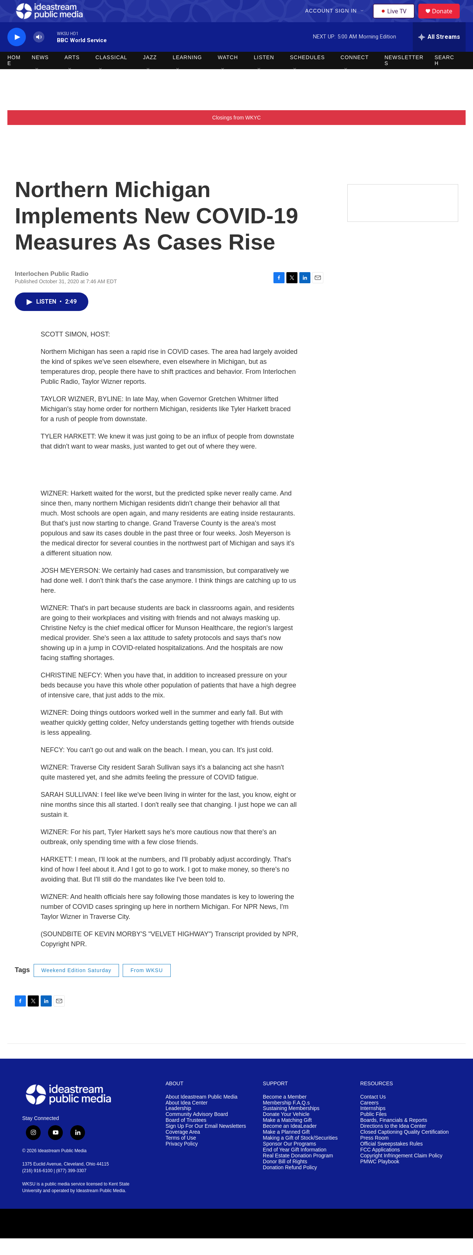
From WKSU (146, 987)
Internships (372, 1125)
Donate (446, 19)
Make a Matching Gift (287, 1137)
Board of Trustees (186, 1137)
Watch (228, 74)
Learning (187, 74)
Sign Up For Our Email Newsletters (206, 1143)
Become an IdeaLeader (290, 1143)
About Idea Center (187, 1119)
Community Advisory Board (197, 1131)
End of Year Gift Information (294, 1166)
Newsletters (403, 77)
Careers (369, 1119)
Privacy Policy (182, 1160)
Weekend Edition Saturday (76, 987)
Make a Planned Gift (286, 1148)
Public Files (373, 1131)
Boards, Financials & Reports (393, 1137)
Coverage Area (183, 1148)
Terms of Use (181, 1154)
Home (14, 77)
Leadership (178, 1125)
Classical (111, 74)
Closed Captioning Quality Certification (404, 1148)
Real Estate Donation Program (298, 1172)
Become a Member (284, 1113)
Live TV (396, 19)
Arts (72, 74)
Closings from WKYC (236, 134)
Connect (355, 74)
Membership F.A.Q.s (286, 1119)
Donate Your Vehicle (286, 1131)
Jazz (150, 74)
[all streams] (439, 53)
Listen (264, 74)
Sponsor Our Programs (289, 1160)
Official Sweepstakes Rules (391, 1160)
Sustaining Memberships (291, 1125)
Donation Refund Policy (290, 1184)
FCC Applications (380, 1166)
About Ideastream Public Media (202, 1113)
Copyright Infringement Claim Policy (401, 1172)
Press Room (374, 1154)
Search (444, 77)
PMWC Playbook (379, 1178)
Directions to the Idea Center (393, 1143)
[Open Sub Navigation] (363, 19)
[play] (17, 54)
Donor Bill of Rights (285, 1178)
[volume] (39, 53)
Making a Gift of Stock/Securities (300, 1154)
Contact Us (373, 1113)
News (40, 74)
